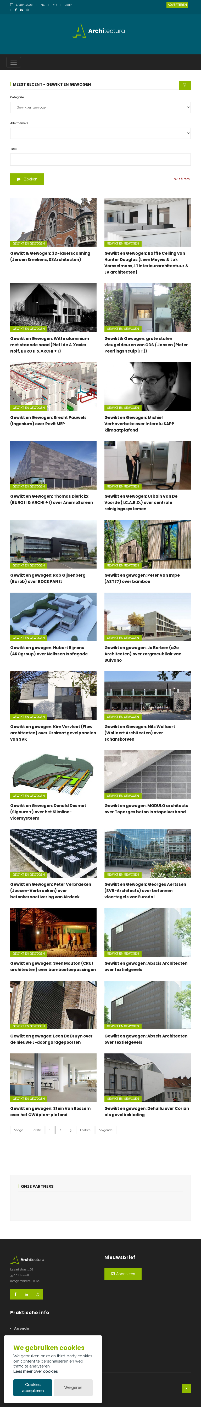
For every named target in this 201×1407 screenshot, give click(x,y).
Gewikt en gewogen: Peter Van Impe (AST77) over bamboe (142, 579)
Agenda (21, 1328)
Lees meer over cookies (35, 1371)
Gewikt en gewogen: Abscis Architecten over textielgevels (145, 967)
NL (43, 5)
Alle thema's (19, 123)
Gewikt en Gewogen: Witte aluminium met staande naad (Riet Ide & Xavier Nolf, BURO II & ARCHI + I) (49, 345)
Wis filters (181, 179)
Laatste (85, 1130)
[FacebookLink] (17, 10)
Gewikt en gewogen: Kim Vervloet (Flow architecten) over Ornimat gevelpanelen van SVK (53, 733)
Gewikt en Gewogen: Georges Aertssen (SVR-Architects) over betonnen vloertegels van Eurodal (145, 891)
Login (68, 5)
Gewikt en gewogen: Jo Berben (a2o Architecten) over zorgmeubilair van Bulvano (142, 654)
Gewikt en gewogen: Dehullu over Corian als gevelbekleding (146, 1112)
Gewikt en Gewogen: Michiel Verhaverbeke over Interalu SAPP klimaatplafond (139, 424)
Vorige (18, 1130)
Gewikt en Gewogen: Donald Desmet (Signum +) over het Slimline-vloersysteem (48, 812)
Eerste (36, 1130)
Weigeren (73, 1387)
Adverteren (177, 5)
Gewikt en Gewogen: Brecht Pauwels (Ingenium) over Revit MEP (48, 421)
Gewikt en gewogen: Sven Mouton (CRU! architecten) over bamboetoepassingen (53, 967)
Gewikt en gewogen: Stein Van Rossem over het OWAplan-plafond (50, 1112)
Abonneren (123, 1274)
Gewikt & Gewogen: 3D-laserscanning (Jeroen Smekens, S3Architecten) (50, 257)
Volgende (106, 1130)
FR (55, 5)
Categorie (17, 97)
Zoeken (27, 179)
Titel (13, 149)
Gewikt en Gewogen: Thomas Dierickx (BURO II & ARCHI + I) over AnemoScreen (51, 500)
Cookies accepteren (33, 1387)
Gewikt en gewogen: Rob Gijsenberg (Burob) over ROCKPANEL (48, 579)
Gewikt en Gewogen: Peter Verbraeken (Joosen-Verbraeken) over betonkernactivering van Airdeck (50, 891)
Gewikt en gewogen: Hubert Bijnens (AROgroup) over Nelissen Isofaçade (49, 651)
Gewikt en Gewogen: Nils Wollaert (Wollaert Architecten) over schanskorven (139, 733)
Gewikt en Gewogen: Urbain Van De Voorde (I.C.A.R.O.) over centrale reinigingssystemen (140, 503)
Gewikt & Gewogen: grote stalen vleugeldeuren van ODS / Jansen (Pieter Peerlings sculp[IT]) (146, 345)
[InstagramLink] (28, 10)
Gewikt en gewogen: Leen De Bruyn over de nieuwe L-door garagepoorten (51, 1039)
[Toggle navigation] (13, 62)
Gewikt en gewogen (29, 244)
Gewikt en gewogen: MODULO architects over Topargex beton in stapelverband (146, 809)
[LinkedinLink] (22, 10)
